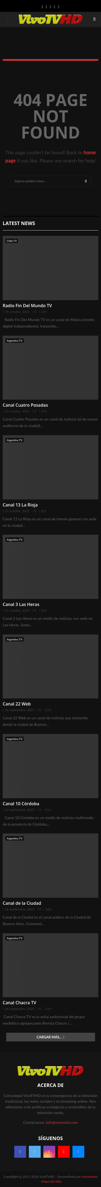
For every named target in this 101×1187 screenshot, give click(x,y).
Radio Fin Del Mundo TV (27, 306)
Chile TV (12, 240)
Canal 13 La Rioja (20, 505)
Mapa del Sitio (51, 1181)
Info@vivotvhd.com (62, 1122)
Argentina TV (14, 340)
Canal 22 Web (17, 704)
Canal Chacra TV (19, 1003)
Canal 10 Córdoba (21, 804)
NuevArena (90, 1177)
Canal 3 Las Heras (21, 604)
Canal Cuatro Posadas (25, 405)
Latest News (19, 223)
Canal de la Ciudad (22, 903)
